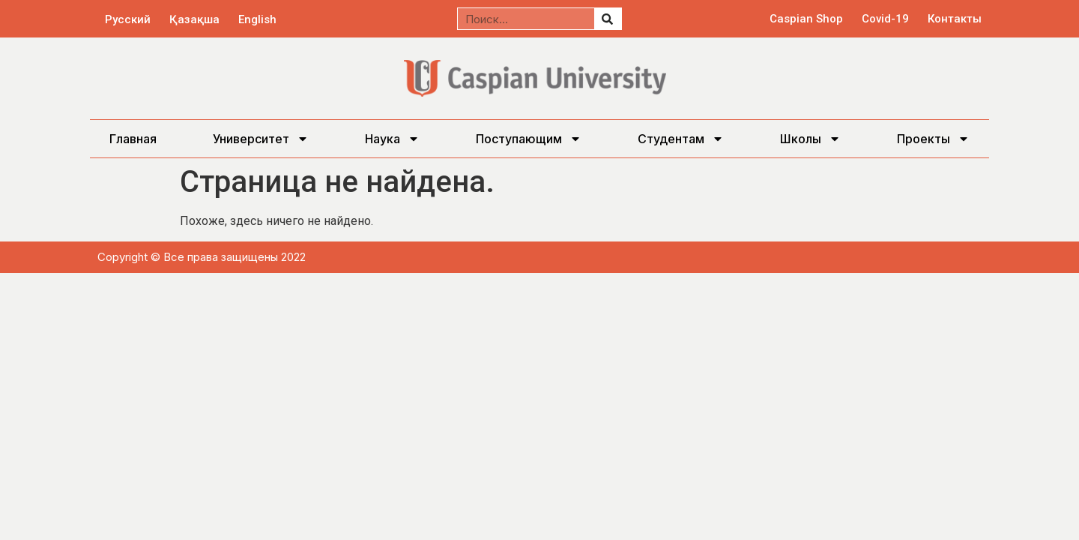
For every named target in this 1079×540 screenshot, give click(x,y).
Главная (133, 138)
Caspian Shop (806, 19)
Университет (261, 138)
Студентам (681, 138)
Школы (810, 138)
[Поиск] (607, 18)
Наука (392, 138)
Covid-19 (885, 19)
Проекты (933, 138)
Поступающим (528, 138)
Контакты (955, 19)
